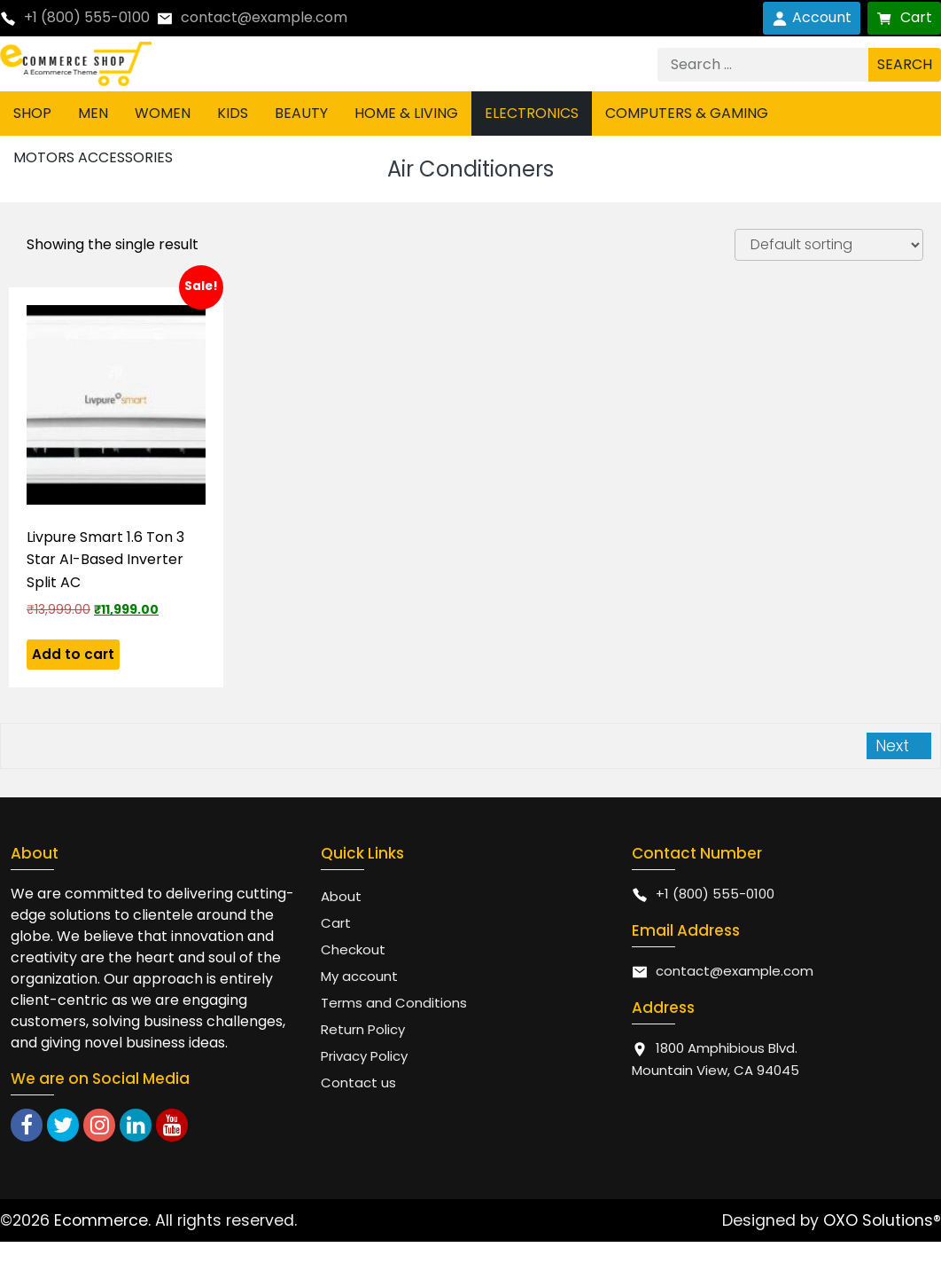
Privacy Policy (364, 1056)
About (341, 896)
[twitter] (63, 1125)
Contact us (358, 1082)
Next (894, 745)
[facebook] (27, 1125)
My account (359, 976)
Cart (904, 17)
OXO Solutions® (882, 1220)
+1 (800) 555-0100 (87, 17)
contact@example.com (264, 17)
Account (812, 17)
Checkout (353, 949)
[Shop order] (829, 245)
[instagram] (99, 1125)
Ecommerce (101, 1220)
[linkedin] (136, 1125)
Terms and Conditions (394, 1002)
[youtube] (172, 1125)
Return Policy (363, 1029)
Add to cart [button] (73, 654)
